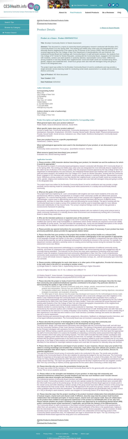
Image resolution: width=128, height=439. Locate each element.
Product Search (11, 33)
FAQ (119, 13)
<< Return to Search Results (109, 28)
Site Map (74, 433)
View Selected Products (81, 5)
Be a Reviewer (108, 13)
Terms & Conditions (62, 433)
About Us (63, 13)
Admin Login (85, 433)
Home (38, 433)
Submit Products (92, 13)
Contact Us (93, 5)
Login (101, 5)
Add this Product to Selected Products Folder (53, 20)
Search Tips (9, 22)
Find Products (76, 13)
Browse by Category (12, 27)
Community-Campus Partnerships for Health (66, 438)
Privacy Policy (47, 433)
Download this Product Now (46, 23)
